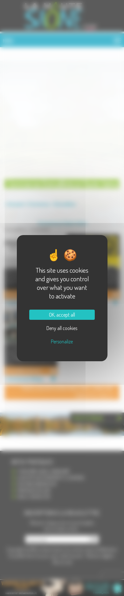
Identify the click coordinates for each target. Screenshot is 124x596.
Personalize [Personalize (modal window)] (62, 341)
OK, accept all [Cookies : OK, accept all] (62, 315)
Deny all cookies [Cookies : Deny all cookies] (61, 328)
